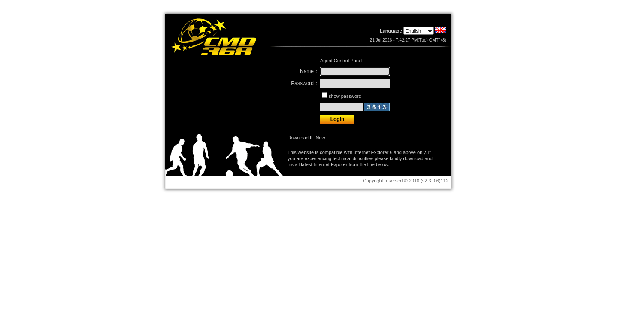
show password (345, 96)
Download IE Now (306, 137)
